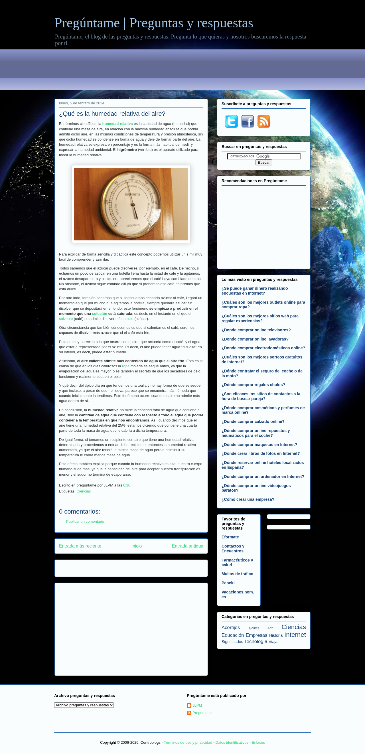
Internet (295, 634)
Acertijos (231, 627)
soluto (128, 319)
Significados (232, 641)
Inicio (136, 546)
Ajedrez (254, 628)
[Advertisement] (182, 71)
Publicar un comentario (85, 521)
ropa (125, 366)
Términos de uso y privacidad (188, 742)
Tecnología (255, 641)
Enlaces (258, 742)
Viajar (274, 641)
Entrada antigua (187, 546)
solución (99, 313)
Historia (276, 635)
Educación (233, 635)
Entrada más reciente (80, 546)
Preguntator (202, 713)
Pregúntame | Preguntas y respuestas (153, 22)
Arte (270, 628)
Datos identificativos (232, 742)
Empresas (256, 635)
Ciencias (83, 491)
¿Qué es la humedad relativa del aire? (112, 113)
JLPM (197, 705)
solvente (66, 319)
